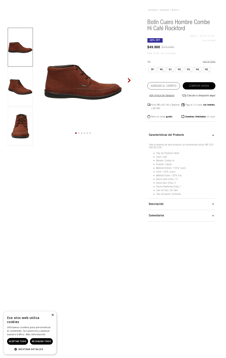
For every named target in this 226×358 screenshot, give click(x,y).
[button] (20, 47)
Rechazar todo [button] (41, 341)
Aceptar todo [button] (17, 341)
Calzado (164, 10)
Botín (175, 10)
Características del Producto (166, 135)
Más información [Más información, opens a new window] (35, 334)
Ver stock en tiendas (161, 96)
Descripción (156, 204)
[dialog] (30, 332)
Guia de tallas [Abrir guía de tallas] (209, 61)
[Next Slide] (129, 80)
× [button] (52, 315)
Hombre (152, 10)
